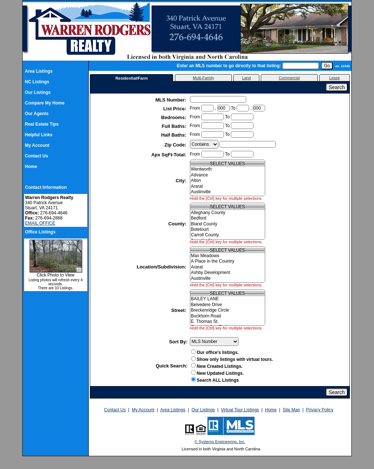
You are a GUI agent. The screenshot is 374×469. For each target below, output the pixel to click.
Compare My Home (45, 103)
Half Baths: (174, 135)
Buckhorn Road (227, 316)
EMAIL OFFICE (40, 223)
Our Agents (37, 113)
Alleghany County (227, 213)
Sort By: (178, 341)
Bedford (227, 218)
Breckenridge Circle (227, 310)
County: (178, 223)
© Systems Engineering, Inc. (220, 441)
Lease (334, 78)
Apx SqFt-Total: (169, 154)
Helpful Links (38, 134)
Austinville (227, 192)
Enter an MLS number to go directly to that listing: (229, 65)
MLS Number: (171, 100)
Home (31, 166)
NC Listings (37, 81)
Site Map (291, 409)
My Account (37, 145)
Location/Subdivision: (162, 267)
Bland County (227, 224)
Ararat (227, 186)
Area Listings (39, 71)
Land (246, 78)
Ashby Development (227, 272)
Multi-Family (203, 78)
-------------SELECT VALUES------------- (227, 164)
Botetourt (227, 229)
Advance (227, 175)
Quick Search (171, 366)
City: (182, 180)
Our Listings (38, 92)
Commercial (289, 78)
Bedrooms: (174, 117)
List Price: (175, 108)
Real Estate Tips (41, 124)
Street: (179, 310)
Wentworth (227, 169)
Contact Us (36, 156)
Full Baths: (175, 126)
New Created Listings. (217, 366)
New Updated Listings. (217, 373)
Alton (227, 180)
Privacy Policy (319, 409)
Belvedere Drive (227, 305)
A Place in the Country (227, 261)
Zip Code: (176, 145)
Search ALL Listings (218, 380)
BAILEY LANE (227, 299)
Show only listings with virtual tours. (232, 359)
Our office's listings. (215, 352)
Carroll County (227, 235)
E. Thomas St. (227, 321)
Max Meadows (227, 256)
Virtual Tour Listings (240, 409)
